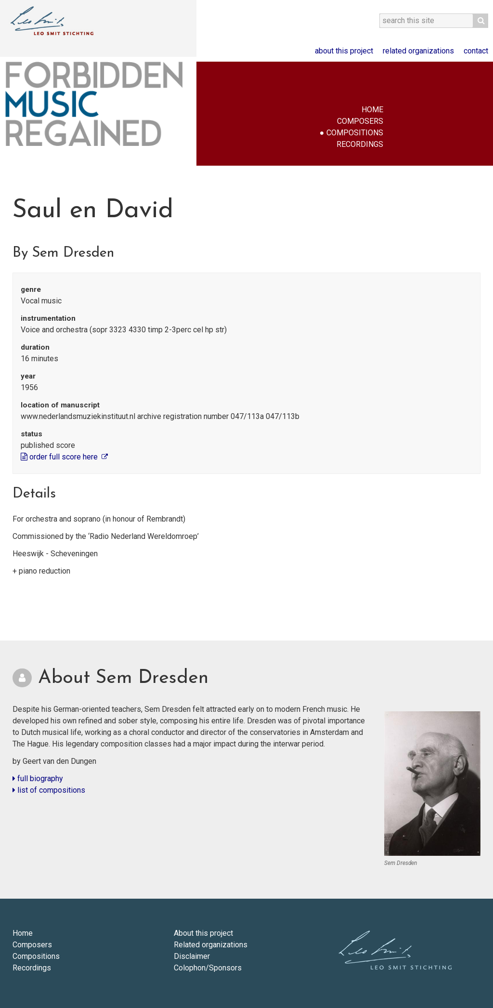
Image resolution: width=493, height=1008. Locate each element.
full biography (38, 778)
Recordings (360, 144)
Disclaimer (192, 956)
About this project (344, 50)
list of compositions (49, 790)
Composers (360, 121)
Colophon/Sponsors (208, 967)
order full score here (60, 456)
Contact (476, 50)
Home (372, 109)
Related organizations (418, 50)
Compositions (354, 132)
